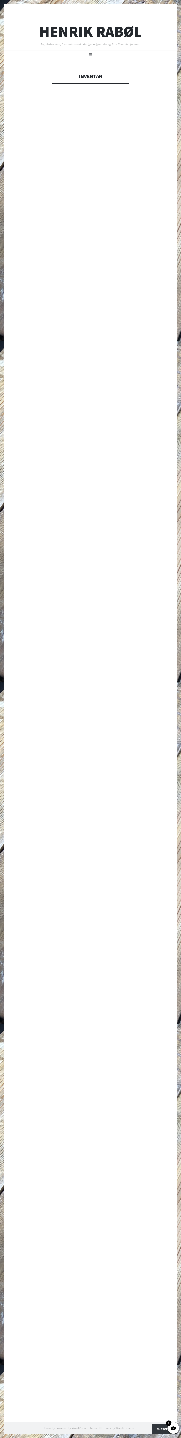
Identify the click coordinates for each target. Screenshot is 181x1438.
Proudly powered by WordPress (65, 1428)
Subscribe (165, 1429)
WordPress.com (126, 1428)
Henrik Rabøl (90, 31)
